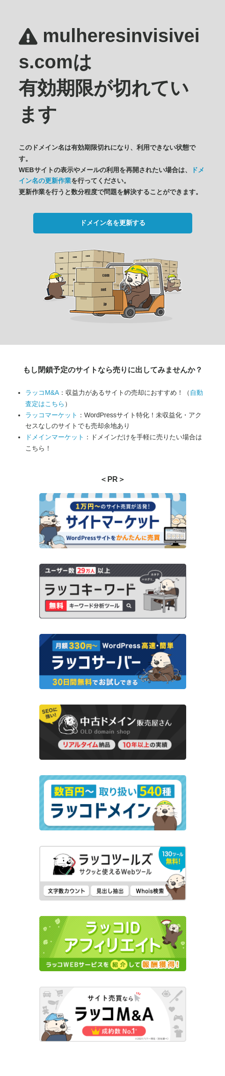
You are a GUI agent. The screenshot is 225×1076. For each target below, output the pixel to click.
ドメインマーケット (54, 437)
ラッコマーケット (51, 415)
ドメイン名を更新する (112, 222)
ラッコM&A (42, 392)
